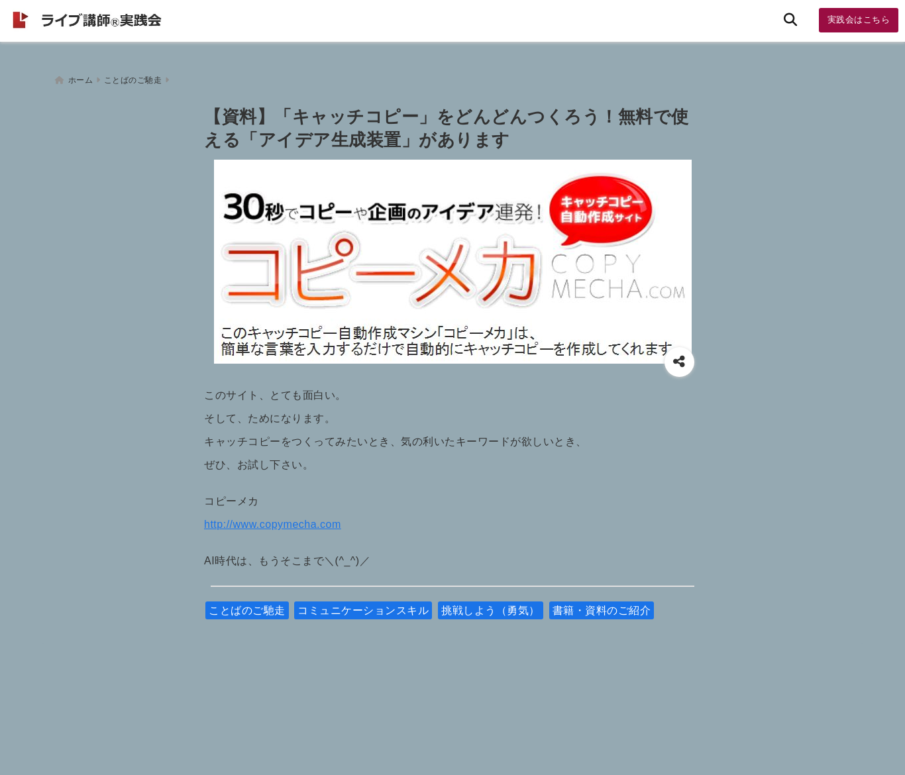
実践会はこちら (858, 20)
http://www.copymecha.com (272, 518)
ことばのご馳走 (247, 604)
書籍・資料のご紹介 (602, 604)
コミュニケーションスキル (363, 604)
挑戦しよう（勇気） (490, 604)
